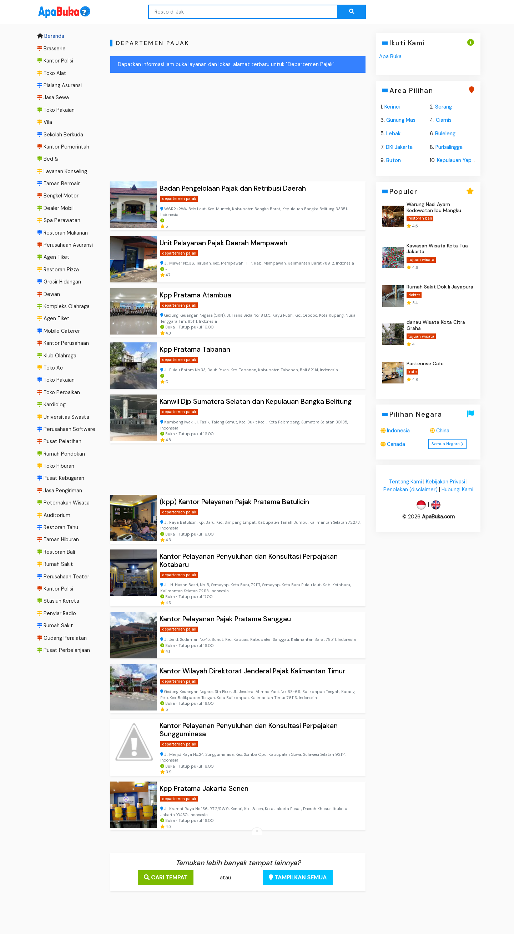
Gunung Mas (400, 120)
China (442, 430)
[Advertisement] (238, 129)
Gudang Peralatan (62, 638)
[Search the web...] (351, 12)
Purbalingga (449, 147)
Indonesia (398, 430)
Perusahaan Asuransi (65, 245)
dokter (414, 294)
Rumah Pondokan (61, 454)
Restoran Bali (56, 552)
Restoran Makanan (62, 233)
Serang (443, 107)
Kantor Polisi (55, 60)
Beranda (50, 36)
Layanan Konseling (62, 171)
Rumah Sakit (55, 564)
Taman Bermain (59, 183)
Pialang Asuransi (59, 85)
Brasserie (51, 48)
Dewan (48, 294)
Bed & (47, 159)
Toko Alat (51, 73)
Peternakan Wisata (63, 502)
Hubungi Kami (457, 489)
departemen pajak (179, 198)
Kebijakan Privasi (445, 482)
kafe (412, 371)
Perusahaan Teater (63, 576)
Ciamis (444, 120)
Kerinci (392, 107)
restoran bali (420, 218)
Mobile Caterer (58, 331)
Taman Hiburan (58, 540)
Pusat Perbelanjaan (63, 650)
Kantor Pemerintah (63, 147)
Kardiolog (51, 404)
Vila (44, 122)
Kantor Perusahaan (63, 343)
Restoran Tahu (57, 527)
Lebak (393, 133)
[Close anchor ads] (257, 831)
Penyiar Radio (56, 613)
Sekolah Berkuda (60, 134)
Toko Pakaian (56, 110)
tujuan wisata (421, 259)
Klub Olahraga (56, 355)
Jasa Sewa (53, 97)
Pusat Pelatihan (59, 441)
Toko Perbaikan (58, 392)
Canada (396, 444)
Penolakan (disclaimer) (410, 489)
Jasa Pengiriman (59, 490)
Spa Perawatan (58, 220)
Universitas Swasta (63, 417)
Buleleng (445, 133)
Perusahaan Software (66, 429)
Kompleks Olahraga (63, 306)
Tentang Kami (405, 482)
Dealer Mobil (55, 208)
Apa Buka (390, 56)
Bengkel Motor (58, 196)
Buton (393, 160)
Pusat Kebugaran (60, 478)
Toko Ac (50, 368)
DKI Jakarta (399, 147)
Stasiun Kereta (58, 601)
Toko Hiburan (55, 466)
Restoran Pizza (58, 269)
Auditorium (53, 515)
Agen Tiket (53, 257)
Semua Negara (447, 443)
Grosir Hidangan (59, 281)
